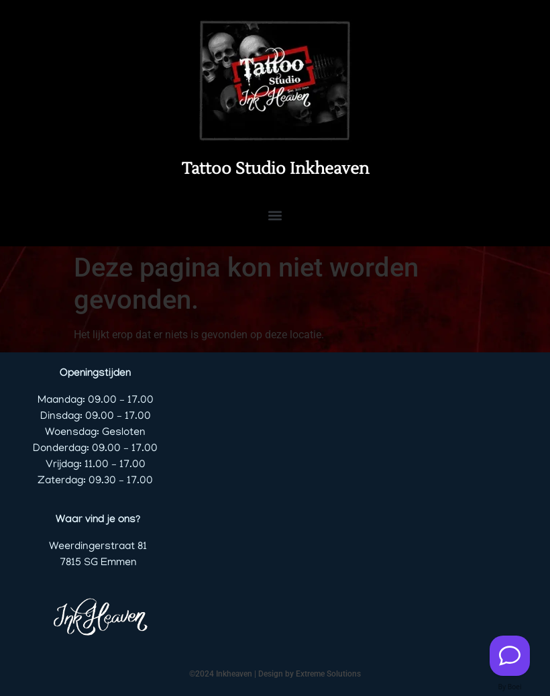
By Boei (510, 686)
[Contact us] (510, 656)
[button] (275, 215)
